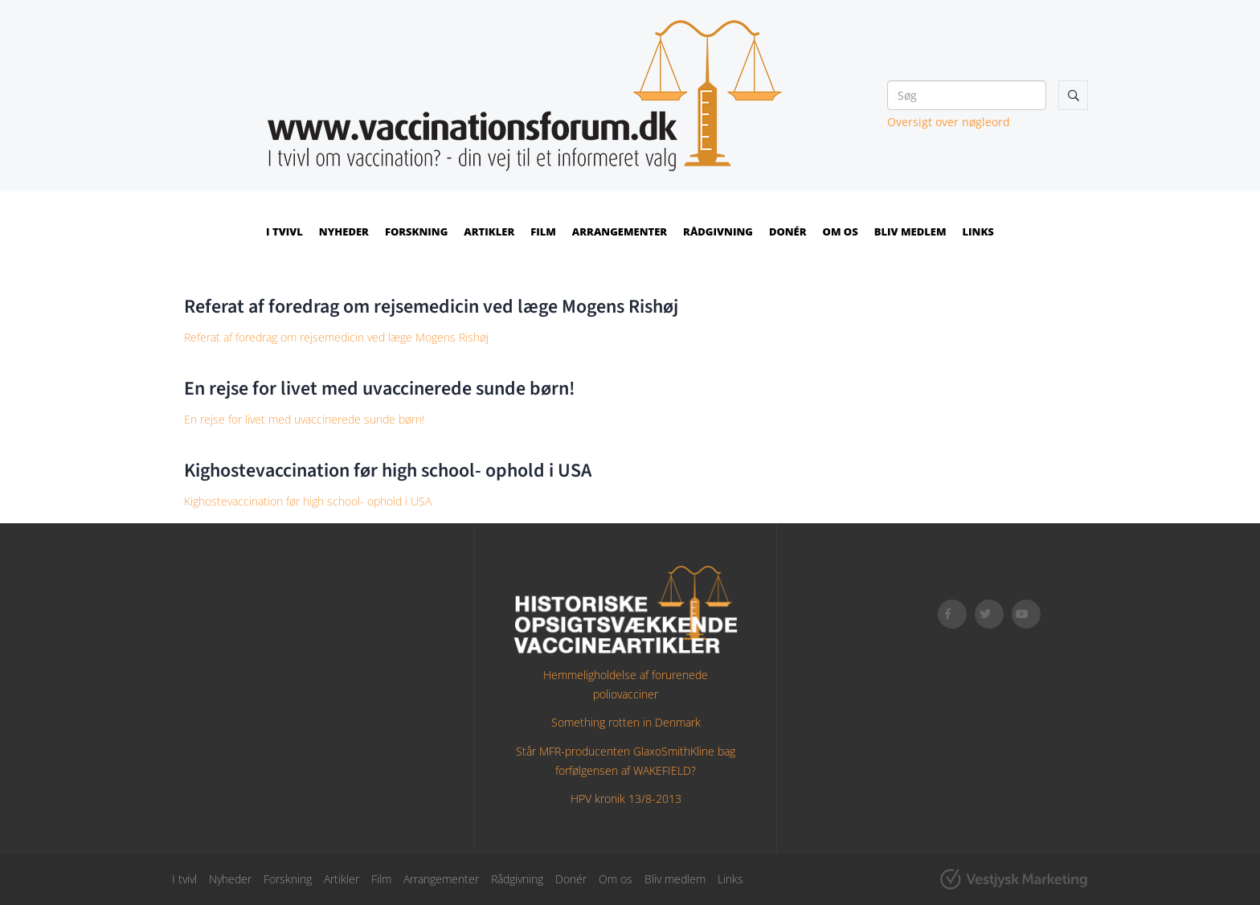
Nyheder (344, 231)
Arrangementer (619, 231)
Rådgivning (718, 231)
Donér (788, 231)
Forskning (416, 231)
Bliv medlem (910, 231)
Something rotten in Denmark (626, 722)
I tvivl (284, 231)
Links (978, 231)
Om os (840, 231)
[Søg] (966, 95)
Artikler (489, 231)
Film (543, 231)
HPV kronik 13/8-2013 (626, 798)
